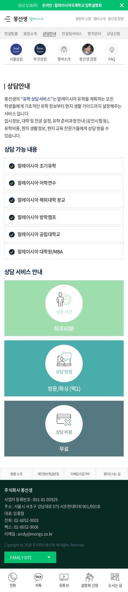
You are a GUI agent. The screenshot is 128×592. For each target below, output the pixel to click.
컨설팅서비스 (72, 33)
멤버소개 (99, 19)
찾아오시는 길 (112, 474)
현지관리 (94, 33)
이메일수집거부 (79, 474)
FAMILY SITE (21, 557)
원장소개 (30, 33)
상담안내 (49, 33)
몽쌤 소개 (16, 474)
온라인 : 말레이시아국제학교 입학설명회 (71, 5)
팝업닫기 (122, 5)
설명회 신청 (83, 19)
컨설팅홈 (11, 33)
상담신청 (113, 33)
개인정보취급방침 (48, 474)
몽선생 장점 (116, 19)
